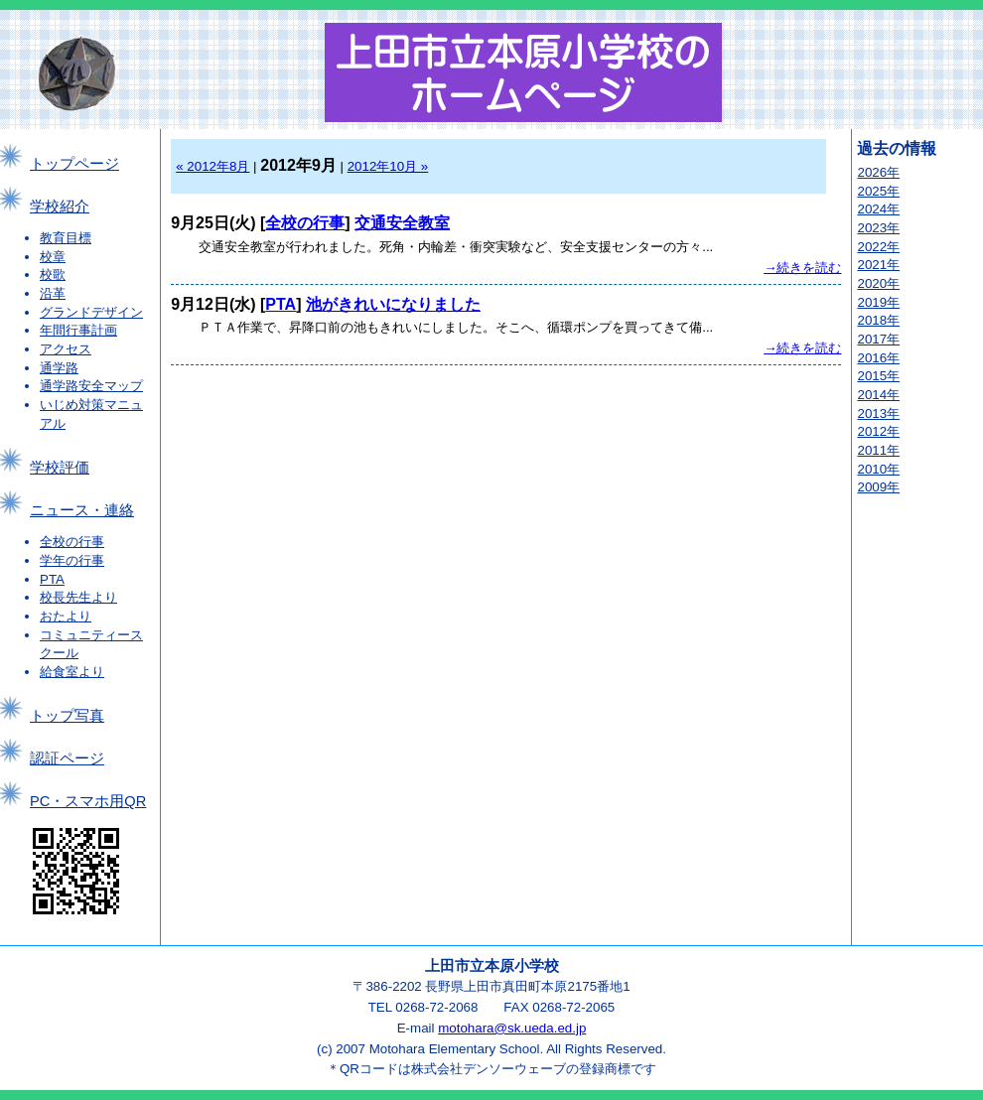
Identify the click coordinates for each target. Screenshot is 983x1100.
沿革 (53, 293)
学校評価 (59, 468)
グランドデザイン (91, 312)
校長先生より (78, 597)
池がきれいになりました (393, 304)
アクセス (65, 349)
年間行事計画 (78, 330)
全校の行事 (72, 541)
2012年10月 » (388, 166)
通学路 (59, 367)
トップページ (74, 164)
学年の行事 (72, 560)
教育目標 (65, 237)
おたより (65, 616)
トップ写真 (67, 716)
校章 (53, 256)
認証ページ (67, 758)
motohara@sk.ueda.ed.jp (512, 1028)
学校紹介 (59, 206)
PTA (52, 579)
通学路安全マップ (91, 385)
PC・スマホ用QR (88, 801)
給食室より (72, 671)
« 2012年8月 (212, 166)
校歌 (53, 274)
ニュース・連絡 (82, 510)
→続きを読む (802, 267)
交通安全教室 (402, 222)
